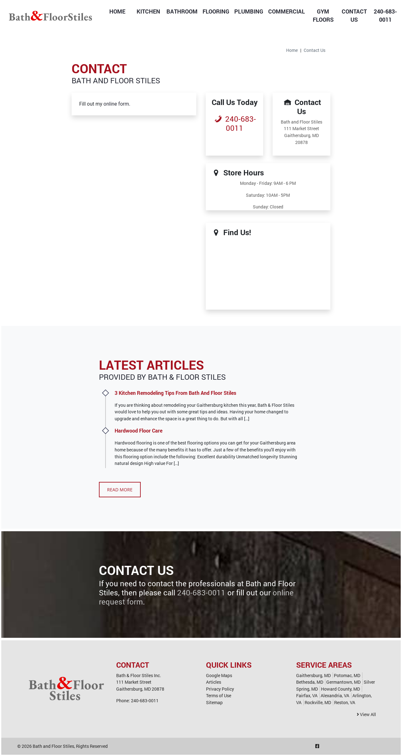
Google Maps (219, 675)
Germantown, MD (343, 682)
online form (116, 104)
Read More (120, 490)
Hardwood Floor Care (138, 430)
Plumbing (248, 11)
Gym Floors (323, 15)
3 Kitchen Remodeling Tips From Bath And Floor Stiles (175, 392)
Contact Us (354, 15)
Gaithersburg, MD (313, 675)
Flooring (216, 11)
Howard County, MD (340, 689)
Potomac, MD (347, 675)
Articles (213, 682)
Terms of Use (218, 695)
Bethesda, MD (309, 682)
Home (117, 11)
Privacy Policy (220, 689)
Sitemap (214, 702)
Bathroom (182, 11)
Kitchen (148, 11)
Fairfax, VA (307, 695)
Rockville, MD (318, 702)
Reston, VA (344, 702)
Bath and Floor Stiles (53, 746)
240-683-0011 (385, 15)
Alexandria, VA (335, 695)
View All (366, 714)
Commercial (286, 11)
